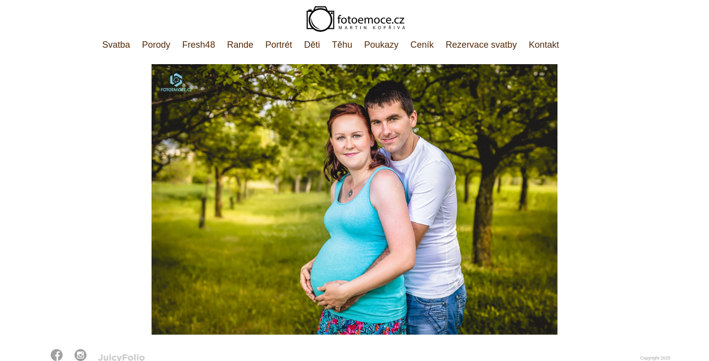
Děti (312, 45)
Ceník (422, 45)
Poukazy (381, 45)
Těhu (342, 45)
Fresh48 (198, 45)
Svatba (116, 45)
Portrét (278, 45)
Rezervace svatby (481, 45)
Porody (156, 45)
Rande (240, 45)
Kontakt (544, 45)
